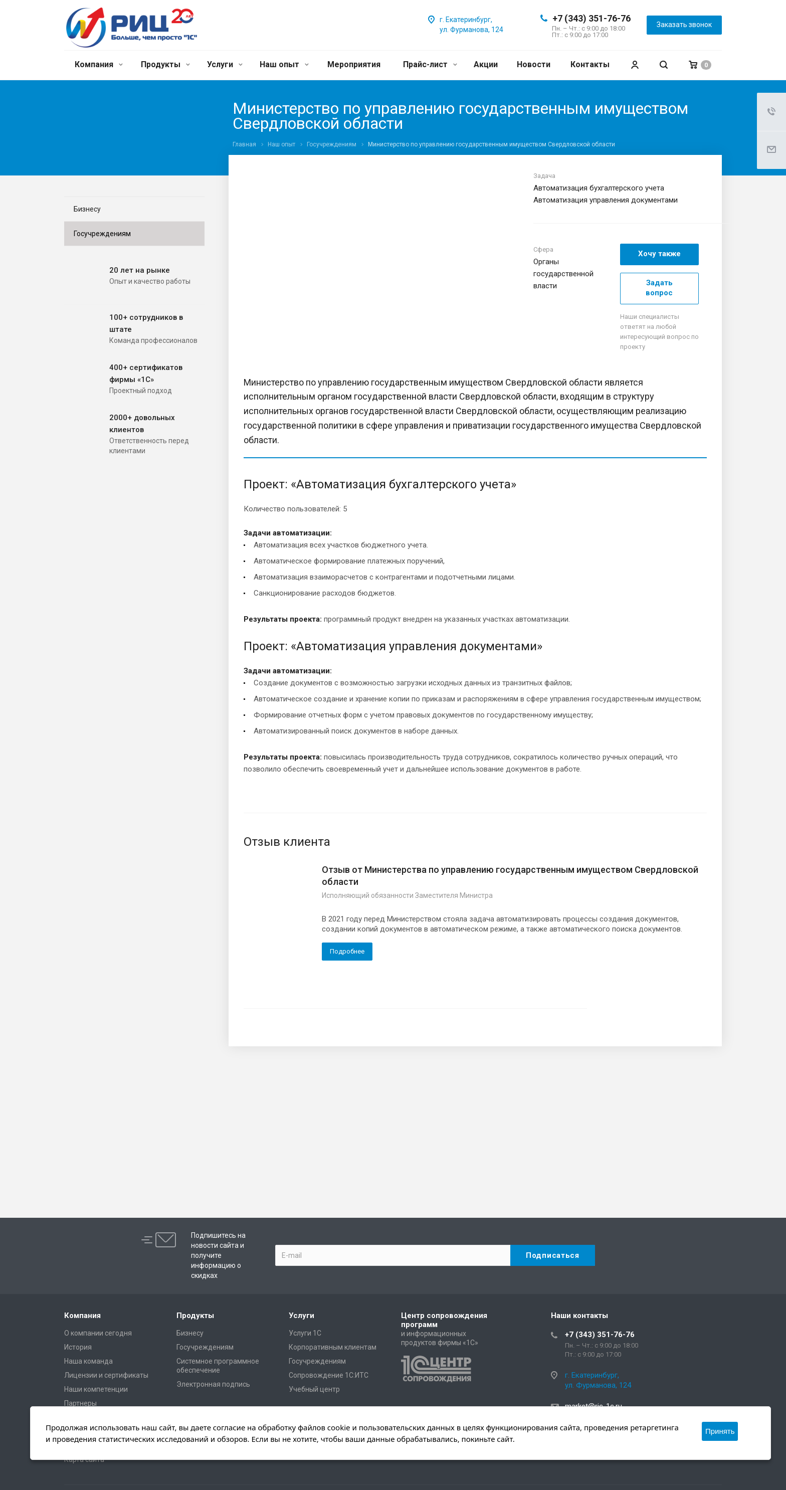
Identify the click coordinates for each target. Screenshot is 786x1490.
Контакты (590, 64)
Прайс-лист (430, 64)
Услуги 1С (305, 1333)
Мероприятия (353, 64)
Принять (720, 1431)
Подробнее (347, 951)
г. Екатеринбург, (466, 20)
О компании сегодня (98, 1333)
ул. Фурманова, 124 (471, 30)
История (78, 1347)
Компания (99, 64)
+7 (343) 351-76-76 (591, 18)
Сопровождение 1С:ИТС (328, 1375)
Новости (533, 64)
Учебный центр (314, 1389)
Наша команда (88, 1361)
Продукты (165, 64)
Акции (486, 64)
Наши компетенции (96, 1389)
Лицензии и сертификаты (106, 1375)
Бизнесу (87, 209)
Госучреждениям (102, 234)
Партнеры (80, 1403)
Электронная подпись (213, 1384)
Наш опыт (284, 64)
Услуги (225, 64)
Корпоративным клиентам (332, 1347)
